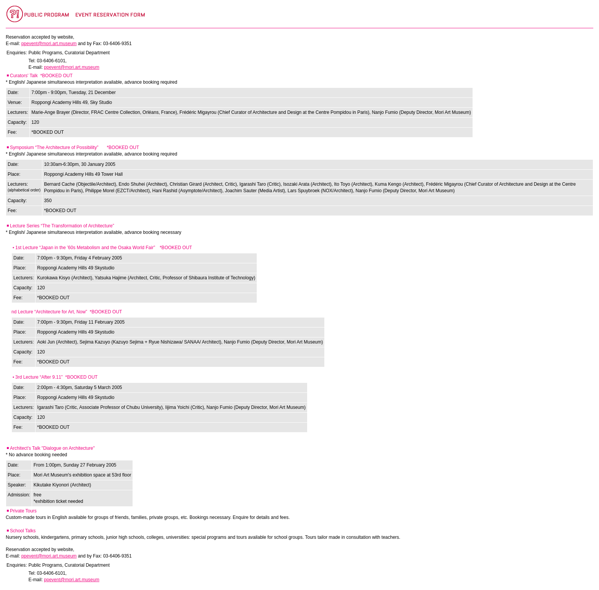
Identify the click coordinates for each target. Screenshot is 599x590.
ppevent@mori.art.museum (49, 43)
